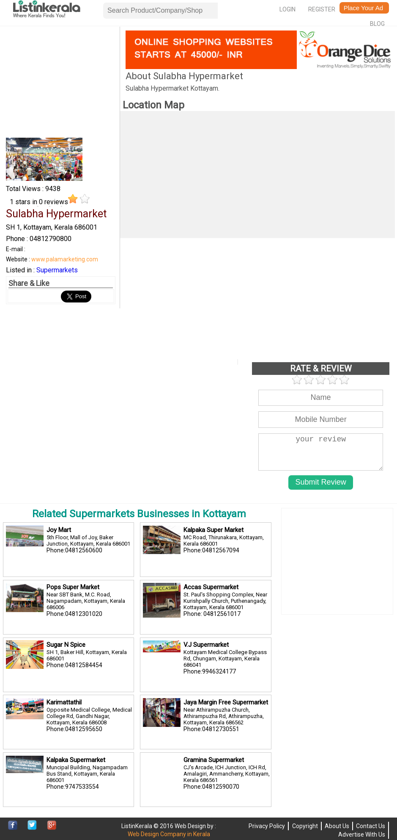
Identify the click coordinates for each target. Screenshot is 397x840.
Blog (377, 23)
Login (287, 9)
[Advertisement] (60, 83)
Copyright (305, 826)
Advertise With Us (361, 834)
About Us (337, 826)
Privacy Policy (267, 826)
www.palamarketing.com (64, 259)
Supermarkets (57, 270)
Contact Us (370, 826)
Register (321, 9)
